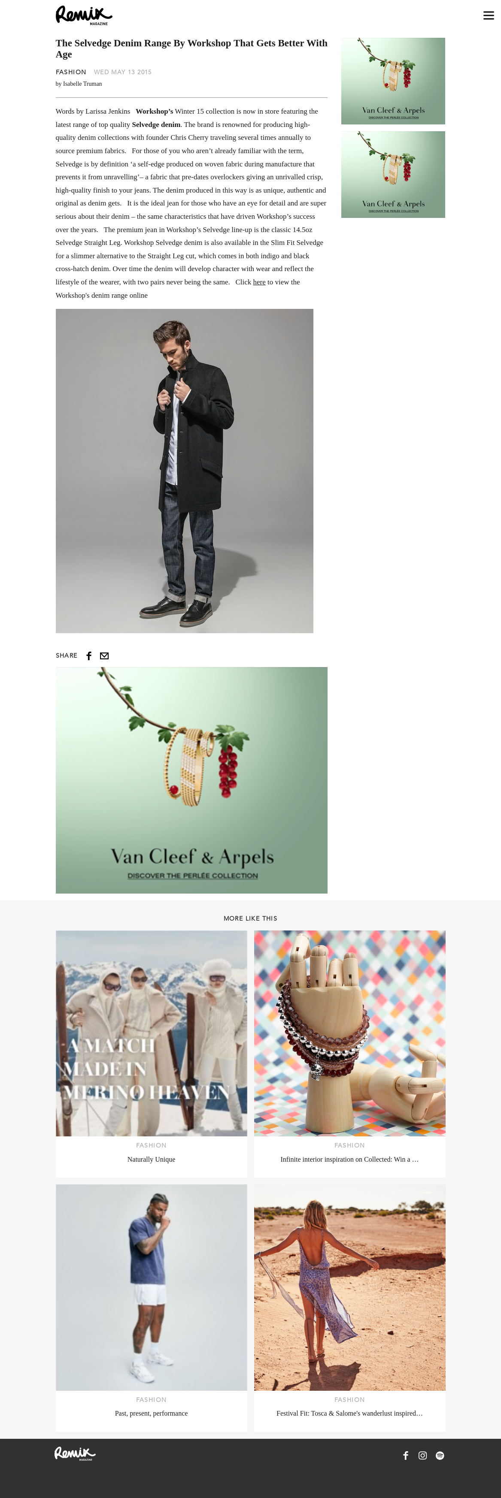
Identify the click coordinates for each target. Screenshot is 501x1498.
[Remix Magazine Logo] (84, 15)
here (259, 282)
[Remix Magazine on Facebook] (405, 1455)
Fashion (71, 72)
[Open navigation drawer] (489, 16)
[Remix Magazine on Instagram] (423, 1455)
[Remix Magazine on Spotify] (440, 1455)
